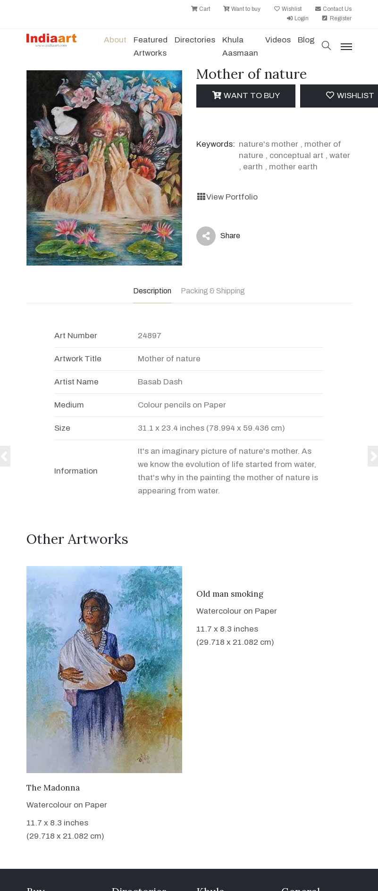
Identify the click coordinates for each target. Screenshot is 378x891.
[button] (326, 46)
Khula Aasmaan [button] (240, 46)
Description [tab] (152, 291)
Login (297, 18)
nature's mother (268, 144)
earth (253, 166)
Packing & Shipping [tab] (213, 291)
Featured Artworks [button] (151, 46)
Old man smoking (229, 594)
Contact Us (333, 9)
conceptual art (296, 155)
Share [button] (218, 236)
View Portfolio (227, 196)
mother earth (293, 166)
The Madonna (53, 788)
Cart (200, 9)
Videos (278, 39)
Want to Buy (245, 95)
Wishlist (287, 9)
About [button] (115, 39)
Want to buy (241, 9)
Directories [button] (195, 39)
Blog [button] (306, 39)
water (339, 155)
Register (336, 18)
